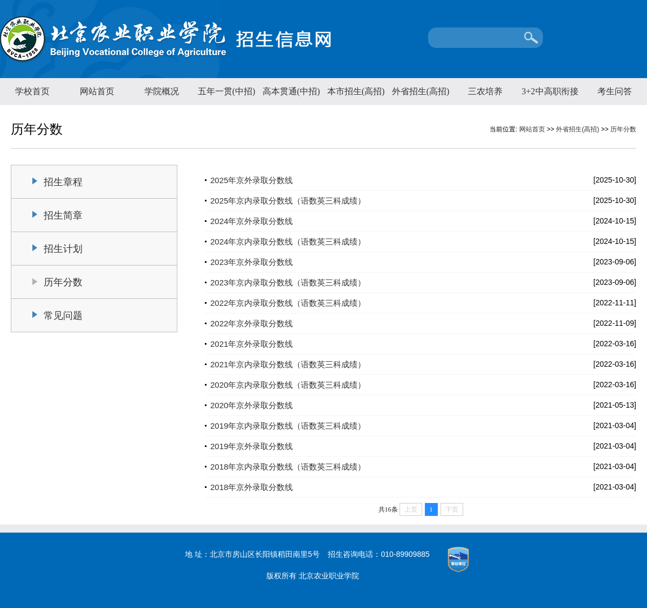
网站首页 (97, 91)
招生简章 (63, 215)
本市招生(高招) (356, 91)
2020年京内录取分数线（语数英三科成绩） (288, 384)
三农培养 (485, 91)
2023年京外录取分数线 (251, 262)
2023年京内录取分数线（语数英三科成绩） (288, 282)
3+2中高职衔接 (549, 91)
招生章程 (63, 182)
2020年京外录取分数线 (251, 405)
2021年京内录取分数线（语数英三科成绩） (288, 364)
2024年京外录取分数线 (251, 221)
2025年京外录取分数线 (251, 180)
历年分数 (623, 129)
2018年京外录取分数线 (251, 487)
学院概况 (161, 91)
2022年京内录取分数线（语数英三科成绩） (288, 303)
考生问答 (614, 91)
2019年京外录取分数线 (251, 446)
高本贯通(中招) (291, 91)
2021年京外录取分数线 (251, 343)
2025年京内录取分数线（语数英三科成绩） (288, 200)
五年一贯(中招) (227, 91)
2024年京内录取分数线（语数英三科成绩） (288, 241)
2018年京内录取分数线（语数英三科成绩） (288, 466)
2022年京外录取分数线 (251, 323)
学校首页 (32, 91)
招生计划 (63, 248)
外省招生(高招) (421, 91)
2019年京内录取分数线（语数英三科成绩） (288, 425)
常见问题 (63, 315)
